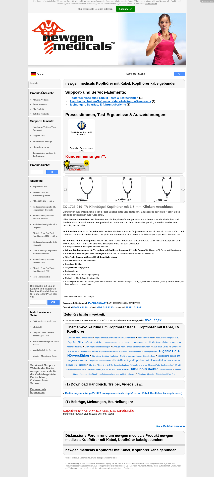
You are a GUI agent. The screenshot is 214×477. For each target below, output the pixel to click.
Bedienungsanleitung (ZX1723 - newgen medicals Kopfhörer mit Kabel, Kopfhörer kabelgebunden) (123, 393)
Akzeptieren (125, 9)
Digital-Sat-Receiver (44, 350)
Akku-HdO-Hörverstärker (44, 201)
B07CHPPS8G (134, 303)
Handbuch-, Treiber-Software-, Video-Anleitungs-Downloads (110, 101)
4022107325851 (120, 303)
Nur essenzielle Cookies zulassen (95, 9)
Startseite (131, 73)
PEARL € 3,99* (153, 320)
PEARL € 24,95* (134, 307)
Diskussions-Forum (41, 147)
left (65, 189)
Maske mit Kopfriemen (44, 321)
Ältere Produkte (40, 104)
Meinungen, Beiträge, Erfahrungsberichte (98, 104)
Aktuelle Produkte (40, 100)
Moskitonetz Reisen (45, 356)
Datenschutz (151, 4)
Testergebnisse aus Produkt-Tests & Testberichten (104, 98)
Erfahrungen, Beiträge (42, 141)
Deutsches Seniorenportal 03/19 (81, 149)
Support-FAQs (39, 136)
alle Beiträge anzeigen (171, 426)
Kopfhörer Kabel (40, 186)
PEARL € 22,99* (97, 302)
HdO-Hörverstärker (41, 277)
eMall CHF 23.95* (105, 307)
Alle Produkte (39, 109)
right (183, 189)
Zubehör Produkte (41, 114)
